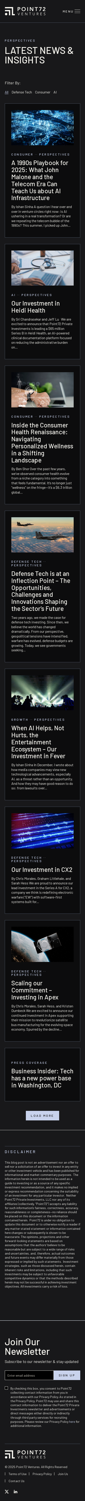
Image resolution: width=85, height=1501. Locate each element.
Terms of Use (18, 1474)
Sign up (67, 1375)
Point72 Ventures (25, 11)
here (72, 1421)
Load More (42, 1115)
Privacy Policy (42, 1474)
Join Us (63, 1474)
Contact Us (16, 1481)
